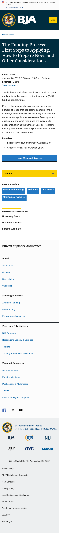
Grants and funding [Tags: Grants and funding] (13, 189)
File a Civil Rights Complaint (16, 397)
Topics (5, 390)
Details (8, 173)
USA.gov (5, 515)
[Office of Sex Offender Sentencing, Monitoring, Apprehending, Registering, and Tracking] (48, 450)
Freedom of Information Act (14, 508)
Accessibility (7, 468)
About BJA (7, 265)
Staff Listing (8, 279)
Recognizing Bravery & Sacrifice (17, 340)
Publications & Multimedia (15, 384)
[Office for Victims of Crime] (29, 451)
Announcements (10, 370)
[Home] (27, 20)
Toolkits (6, 346)
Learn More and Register (29, 158)
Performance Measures (13, 316)
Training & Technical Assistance (17, 353)
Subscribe (7, 285)
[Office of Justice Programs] (9, 20)
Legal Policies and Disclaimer (15, 495)
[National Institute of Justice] (47, 440)
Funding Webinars (11, 377)
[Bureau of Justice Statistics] (29, 441)
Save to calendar (10, 85)
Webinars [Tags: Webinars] (33, 189)
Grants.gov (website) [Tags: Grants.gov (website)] (14, 197)
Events (11, 34)
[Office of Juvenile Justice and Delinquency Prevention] (11, 451)
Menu (53, 20)
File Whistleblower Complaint (15, 475)
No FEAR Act (8, 501)
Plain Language (9, 482)
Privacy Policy (8, 488)
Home (4, 34)
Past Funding (8, 309)
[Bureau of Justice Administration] (11, 440)
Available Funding (11, 302)
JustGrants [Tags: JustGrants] (48, 189)
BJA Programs (9, 333)
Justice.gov (7, 521)
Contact (6, 272)
